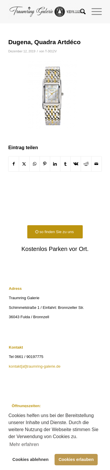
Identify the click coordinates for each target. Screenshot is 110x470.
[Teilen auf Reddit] (86, 163)
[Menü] (94, 11)
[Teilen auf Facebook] (14, 163)
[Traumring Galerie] (45, 11)
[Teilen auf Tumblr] (65, 163)
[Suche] (80, 11)
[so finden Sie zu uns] (54, 231)
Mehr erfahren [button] (24, 444)
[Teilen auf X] (24, 163)
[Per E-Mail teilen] (96, 163)
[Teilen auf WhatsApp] (35, 163)
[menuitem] (80, 11)
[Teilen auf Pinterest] (45, 163)
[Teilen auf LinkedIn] (55, 163)
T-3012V (51, 51)
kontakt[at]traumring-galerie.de (34, 366)
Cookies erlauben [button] (76, 459)
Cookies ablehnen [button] (30, 459)
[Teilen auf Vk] (76, 163)
